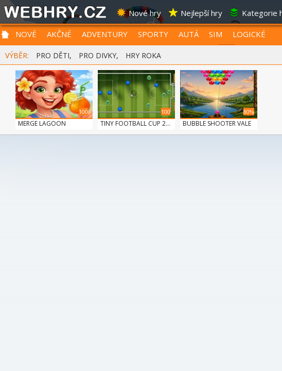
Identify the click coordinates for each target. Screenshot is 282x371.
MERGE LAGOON (42, 123)
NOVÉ (26, 34)
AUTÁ (189, 34)
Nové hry (138, 13)
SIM (215, 34)
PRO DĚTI (52, 55)
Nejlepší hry (195, 13)
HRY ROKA (143, 55)
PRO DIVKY (97, 55)
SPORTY (153, 34)
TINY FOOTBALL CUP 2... (135, 123)
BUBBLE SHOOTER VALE (217, 123)
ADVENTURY (105, 34)
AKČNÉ (59, 34)
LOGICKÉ (249, 34)
